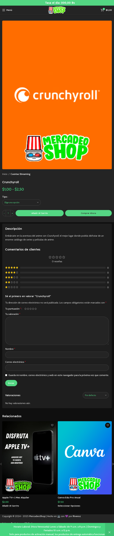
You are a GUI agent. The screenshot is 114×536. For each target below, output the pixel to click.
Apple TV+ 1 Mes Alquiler (17, 497)
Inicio (4, 174)
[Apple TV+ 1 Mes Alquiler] (29, 457)
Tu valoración (12, 314)
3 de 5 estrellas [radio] (30, 309)
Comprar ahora (88, 213)
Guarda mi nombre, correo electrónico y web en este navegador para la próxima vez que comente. (58, 375)
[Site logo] (57, 9)
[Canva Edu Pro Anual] (85, 457)
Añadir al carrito (39, 213)
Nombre (10, 348)
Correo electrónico (15, 362)
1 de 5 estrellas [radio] (25, 309)
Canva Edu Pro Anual (70, 497)
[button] (11, 506)
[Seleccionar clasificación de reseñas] (96, 395)
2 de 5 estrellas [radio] (28, 309)
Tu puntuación (13, 309)
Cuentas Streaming (20, 174)
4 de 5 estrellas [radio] (33, 309)
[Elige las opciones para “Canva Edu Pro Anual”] (69, 506)
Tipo (4, 196)
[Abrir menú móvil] (7, 10)
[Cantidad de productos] (8, 213)
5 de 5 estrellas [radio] (35, 309)
